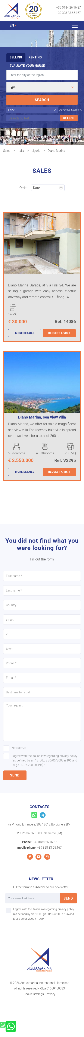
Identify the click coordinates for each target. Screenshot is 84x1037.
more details (24, 333)
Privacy (50, 994)
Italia (21, 150)
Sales (6, 150)
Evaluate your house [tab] (27, 65)
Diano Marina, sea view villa (42, 417)
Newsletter (19, 748)
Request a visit (59, 333)
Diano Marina (56, 150)
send (15, 775)
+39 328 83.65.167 (68, 13)
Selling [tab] (16, 57)
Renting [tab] (35, 57)
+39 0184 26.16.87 (68, 7)
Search (42, 100)
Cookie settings (34, 994)
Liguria (35, 150)
